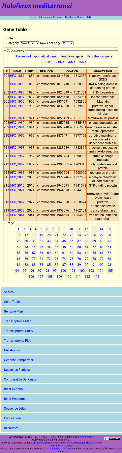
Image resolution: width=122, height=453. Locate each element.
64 (86, 253)
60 (56, 253)
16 (18, 235)
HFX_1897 (17, 97)
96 (32, 271)
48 (64, 247)
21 (56, 235)
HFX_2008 (17, 177)
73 (56, 259)
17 (26, 235)
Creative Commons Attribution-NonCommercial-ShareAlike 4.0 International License (67, 444)
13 (94, 229)
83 (34, 265)
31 (34, 241)
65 (94, 253)
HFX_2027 (17, 202)
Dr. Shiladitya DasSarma (59, 448)
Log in (32, 17)
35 (64, 241)
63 (79, 253)
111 (78, 276)
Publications (12, 418)
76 (79, 259)
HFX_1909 (17, 106)
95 (24, 271)
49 (71, 247)
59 (49, 253)
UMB (88, 17)
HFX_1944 (17, 127)
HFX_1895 (17, 92)
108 (50, 276)
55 (18, 253)
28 (109, 235)
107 (40, 276)
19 (41, 235)
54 (109, 247)
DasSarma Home (74, 17)
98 (47, 271)
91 (94, 265)
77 (86, 259)
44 (34, 247)
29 (18, 241)
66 (102, 253)
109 (59, 276)
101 (72, 271)
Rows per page (57, 43)
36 (71, 241)
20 (49, 235)
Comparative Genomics (20, 379)
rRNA (71, 62)
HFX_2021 (17, 190)
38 (86, 241)
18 (34, 235)
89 (79, 265)
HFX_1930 (17, 123)
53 (102, 247)
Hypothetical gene (99, 56)
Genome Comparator (18, 360)
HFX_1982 (17, 164)
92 (102, 265)
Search (9, 292)
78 (94, 259)
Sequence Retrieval (17, 370)
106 (31, 276)
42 (18, 247)
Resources (11, 428)
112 (87, 276)
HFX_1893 (17, 84)
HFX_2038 (17, 210)
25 (86, 235)
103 (91, 271)
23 (71, 235)
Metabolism (12, 350)
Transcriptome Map (17, 321)
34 (56, 241)
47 (56, 247)
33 (49, 241)
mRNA (46, 62)
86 (56, 265)
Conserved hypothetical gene (36, 56)
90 (86, 265)
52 (94, 247)
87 (64, 265)
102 (82, 271)
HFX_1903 (17, 101)
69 (26, 259)
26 (94, 235)
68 (18, 259)
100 (63, 271)
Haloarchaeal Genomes (50, 17)
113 (96, 276)
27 (102, 235)
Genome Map (13, 311)
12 (86, 229)
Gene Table (12, 302)
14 (101, 229)
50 (79, 247)
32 (41, 241)
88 (71, 265)
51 (86, 247)
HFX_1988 (17, 173)
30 (26, 241)
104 (100, 271)
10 (71, 229)
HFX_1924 (17, 118)
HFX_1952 (17, 135)
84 (41, 265)
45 (41, 247)
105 (110, 271)
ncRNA (59, 62)
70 (34, 259)
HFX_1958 (17, 148)
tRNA (82, 62)
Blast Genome (14, 389)
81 (18, 265)
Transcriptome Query (18, 331)
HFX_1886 (17, 76)
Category (23, 43)
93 (109, 265)
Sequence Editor (15, 408)
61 (64, 253)
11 (78, 229)
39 (94, 241)
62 (71, 253)
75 (71, 259)
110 (68, 276)
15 (109, 229)
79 (102, 259)
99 (55, 271)
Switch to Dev (86, 436)
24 (79, 235)
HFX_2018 (17, 185)
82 (26, 265)
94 (17, 271)
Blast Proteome (14, 399)
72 (49, 259)
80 (109, 259)
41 (109, 241)
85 (49, 265)
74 (64, 259)
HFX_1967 (17, 156)
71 (41, 259)
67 (109, 253)
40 (102, 241)
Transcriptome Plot (17, 340)
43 (26, 247)
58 (41, 253)
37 (79, 241)
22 (64, 235)
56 (26, 253)
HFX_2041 (17, 215)
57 (34, 253)
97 (40, 271)
